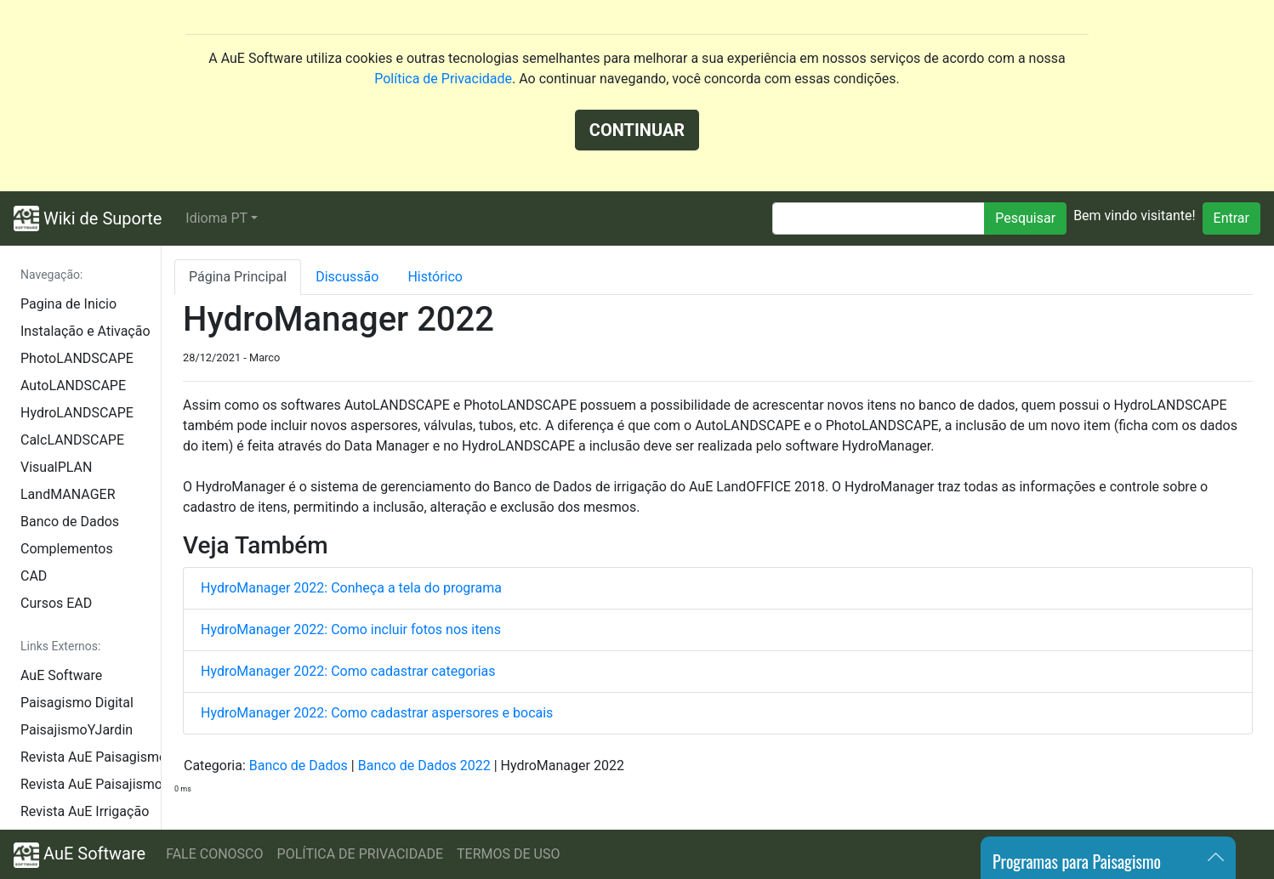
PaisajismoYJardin (76, 730)
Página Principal (238, 277)
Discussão (347, 277)
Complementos (66, 549)
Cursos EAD (56, 603)
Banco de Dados (69, 521)
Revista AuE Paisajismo (90, 784)
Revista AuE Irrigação (84, 811)
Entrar (1231, 218)
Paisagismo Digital (77, 703)
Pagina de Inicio (68, 304)
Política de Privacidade (443, 79)
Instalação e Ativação (85, 331)
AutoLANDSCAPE (73, 385)
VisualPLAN (56, 467)
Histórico (435, 277)
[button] (221, 218)
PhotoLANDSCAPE (77, 358)
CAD (33, 576)
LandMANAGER (67, 494)
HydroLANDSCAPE (77, 413)
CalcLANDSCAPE (72, 440)
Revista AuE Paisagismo (90, 757)
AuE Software (61, 675)
